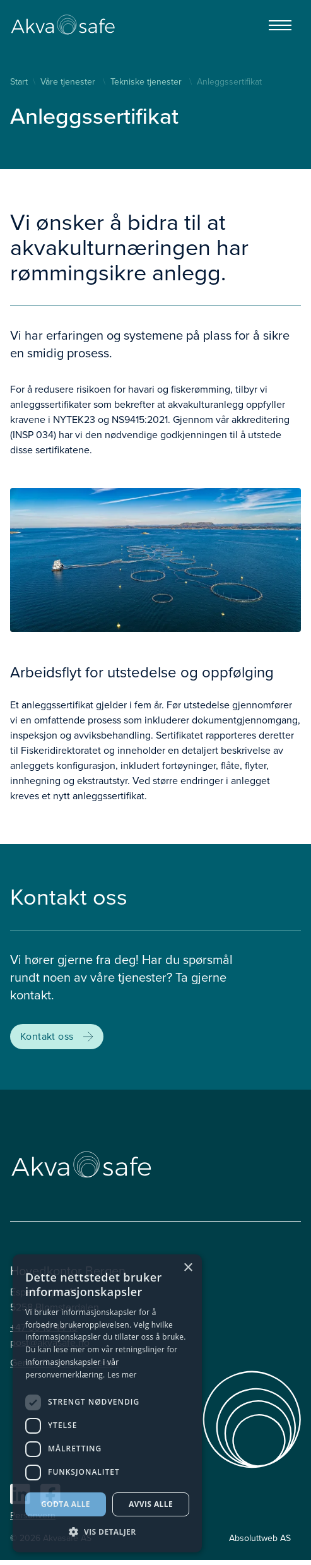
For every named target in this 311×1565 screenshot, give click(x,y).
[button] (107, 1532)
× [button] (187, 1268)
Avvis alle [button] (151, 1504)
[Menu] (280, 25)
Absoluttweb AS (260, 1538)
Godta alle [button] (65, 1504)
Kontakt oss (56, 1036)
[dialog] (107, 1403)
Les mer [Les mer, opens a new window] (122, 1374)
